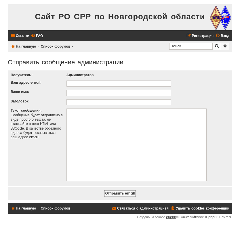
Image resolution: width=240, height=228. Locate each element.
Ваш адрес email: (26, 82)
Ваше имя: (20, 92)
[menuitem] (37, 36)
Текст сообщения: (26, 110)
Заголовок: (20, 101)
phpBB (171, 217)
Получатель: (22, 75)
